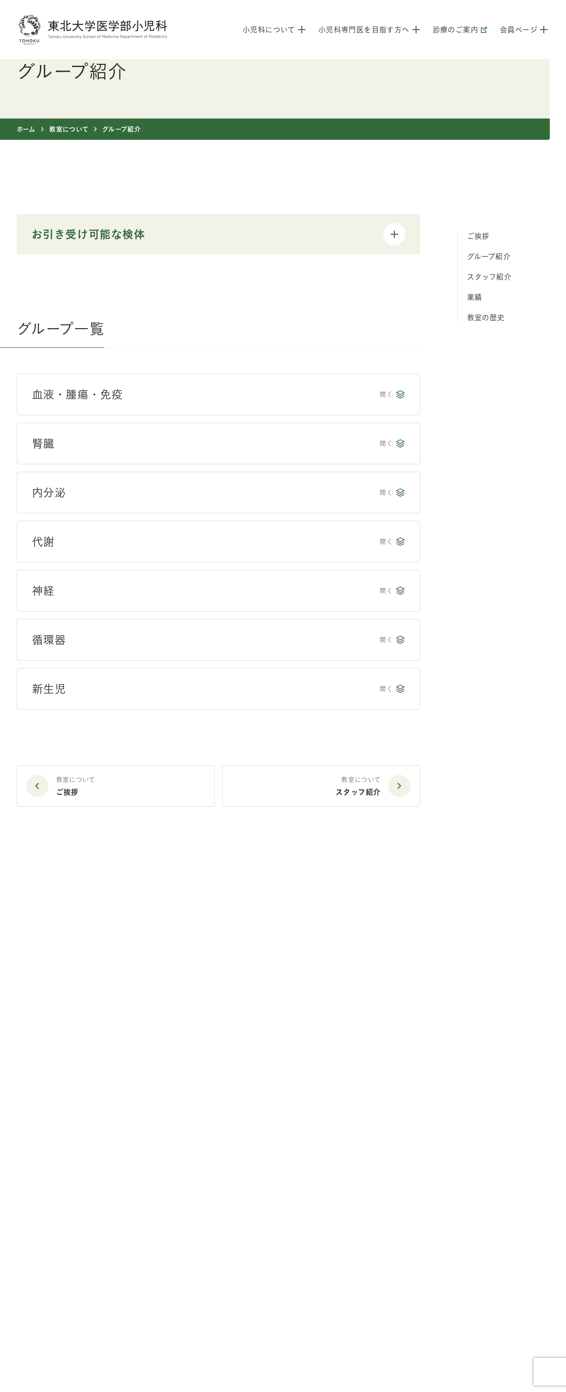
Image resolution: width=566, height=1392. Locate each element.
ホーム (26, 129)
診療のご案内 (460, 29)
